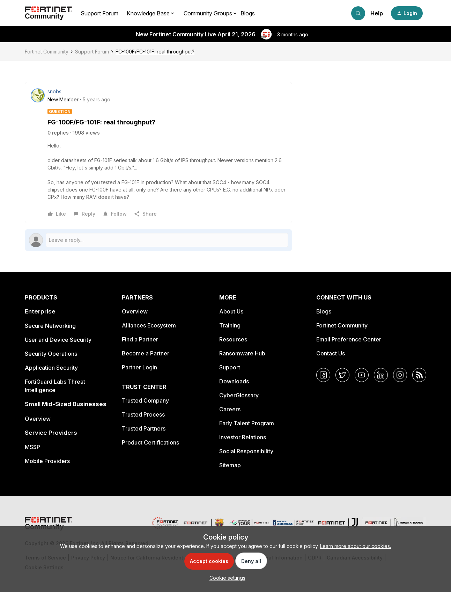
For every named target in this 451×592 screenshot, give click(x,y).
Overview (38, 418)
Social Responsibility (246, 451)
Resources (233, 339)
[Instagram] (400, 375)
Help (376, 13)
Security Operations (51, 353)
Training (230, 325)
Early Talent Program (246, 423)
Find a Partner (140, 339)
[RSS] (419, 375)
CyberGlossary (239, 395)
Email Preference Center (348, 339)
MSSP (32, 446)
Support (229, 367)
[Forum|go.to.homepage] (48, 13)
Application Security (51, 367)
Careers (230, 409)
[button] (407, 13)
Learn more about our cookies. (355, 546)
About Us (231, 311)
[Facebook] (323, 375)
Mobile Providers (47, 460)
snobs (54, 91)
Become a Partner (145, 353)
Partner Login (139, 367)
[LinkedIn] (381, 375)
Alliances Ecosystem (149, 325)
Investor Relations (242, 437)
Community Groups (208, 13)
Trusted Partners (143, 428)
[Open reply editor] (158, 240)
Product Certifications (150, 442)
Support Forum (99, 13)
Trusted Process (143, 414)
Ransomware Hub (242, 353)
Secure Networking (50, 325)
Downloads (234, 381)
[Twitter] (342, 375)
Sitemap (230, 465)
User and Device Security (58, 339)
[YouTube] (362, 375)
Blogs (248, 13)
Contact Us (330, 353)
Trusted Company (145, 400)
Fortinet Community (46, 52)
